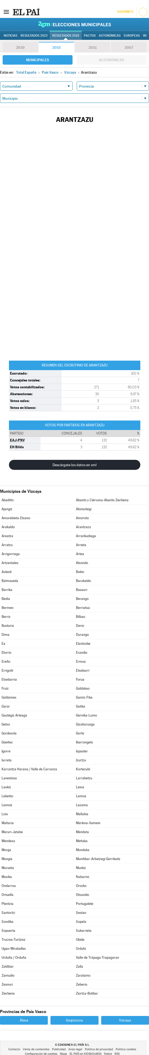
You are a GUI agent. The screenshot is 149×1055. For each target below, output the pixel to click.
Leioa (80, 787)
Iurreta (7, 760)
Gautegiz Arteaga (14, 715)
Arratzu (7, 545)
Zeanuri (7, 984)
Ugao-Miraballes (14, 949)
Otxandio (82, 895)
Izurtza (81, 760)
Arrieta (81, 545)
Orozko (81, 886)
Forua (80, 679)
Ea (3, 644)
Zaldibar (8, 966)
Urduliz (81, 949)
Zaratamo (83, 975)
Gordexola (9, 733)
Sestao (81, 913)
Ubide (80, 940)
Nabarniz (82, 877)
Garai (5, 706)
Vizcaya (125, 1020)
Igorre (6, 751)
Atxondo (82, 563)
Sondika (7, 922)
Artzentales (10, 563)
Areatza (7, 536)
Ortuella (7, 895)
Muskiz (81, 868)
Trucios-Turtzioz (13, 940)
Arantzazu (83, 527)
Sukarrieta (83, 931)
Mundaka (82, 850)
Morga (6, 850)
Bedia (6, 599)
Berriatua (83, 608)
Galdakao (83, 688)
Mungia (7, 859)
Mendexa (8, 841)
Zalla (79, 966)
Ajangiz (7, 509)
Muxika (7, 877)
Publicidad (59, 1049)
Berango (82, 599)
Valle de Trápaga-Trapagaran (97, 957)
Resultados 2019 (65, 35)
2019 (20, 47)
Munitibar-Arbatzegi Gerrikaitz (98, 859)
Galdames (9, 697)
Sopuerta (8, 931)
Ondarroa (9, 886)
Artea (80, 554)
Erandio (81, 653)
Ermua (81, 661)
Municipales (37, 60)
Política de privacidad (99, 1049)
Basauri (81, 590)
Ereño (6, 661)
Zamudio (8, 975)
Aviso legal (75, 1049)
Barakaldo (83, 581)
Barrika (7, 590)
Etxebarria (9, 679)
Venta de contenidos (36, 1049)
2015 (56, 47)
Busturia (8, 626)
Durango (82, 635)
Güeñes (7, 742)
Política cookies (126, 1049)
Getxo (6, 724)
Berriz (6, 617)
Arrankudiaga (86, 536)
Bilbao (80, 617)
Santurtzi (8, 913)
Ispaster (82, 751)
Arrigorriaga (11, 554)
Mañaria (8, 823)
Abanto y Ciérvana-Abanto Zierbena (102, 500)
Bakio (80, 572)
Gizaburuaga (85, 724)
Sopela (81, 922)
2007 (129, 47)
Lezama (82, 805)
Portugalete (84, 904)
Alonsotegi (83, 509)
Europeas (132, 35)
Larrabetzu (84, 778)
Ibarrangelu (84, 742)
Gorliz (80, 733)
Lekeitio (7, 796)
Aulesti (7, 572)
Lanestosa (9, 778)
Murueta (8, 868)
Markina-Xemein (88, 823)
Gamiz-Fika (84, 697)
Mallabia (82, 814)
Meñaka (82, 841)
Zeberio (81, 984)
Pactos (90, 35)
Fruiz (5, 688)
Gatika (80, 706)
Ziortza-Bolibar (87, 993)
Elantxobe (83, 644)
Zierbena (8, 993)
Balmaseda (10, 581)
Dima (5, 635)
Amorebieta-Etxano (16, 518)
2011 (93, 47)
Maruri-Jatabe (12, 832)
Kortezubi (83, 769)
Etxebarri (82, 670)
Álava (24, 1020)
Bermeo (7, 608)
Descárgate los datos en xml (74, 465)
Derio (80, 626)
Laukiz (6, 787)
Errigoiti (7, 670)
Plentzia (7, 904)
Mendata (82, 832)
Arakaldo (8, 527)
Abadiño (8, 500)
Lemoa (81, 796)
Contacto (14, 1049)
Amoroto (82, 518)
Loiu (5, 814)
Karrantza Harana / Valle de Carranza (29, 769)
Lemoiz (7, 805)
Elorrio (6, 653)
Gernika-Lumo (86, 715)
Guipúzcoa (74, 1020)
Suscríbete (125, 11)
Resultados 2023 (34, 35)
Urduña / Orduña (14, 957)
